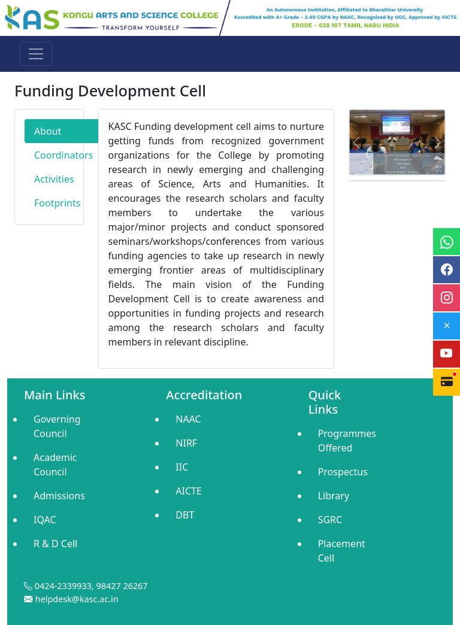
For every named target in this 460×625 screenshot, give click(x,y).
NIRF (186, 443)
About (47, 131)
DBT (184, 514)
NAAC (188, 419)
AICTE (188, 490)
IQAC (45, 519)
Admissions (59, 495)
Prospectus (343, 471)
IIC (181, 467)
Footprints (57, 203)
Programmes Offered (345, 440)
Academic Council (55, 464)
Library (333, 495)
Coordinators (63, 155)
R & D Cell (55, 543)
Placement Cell (341, 551)
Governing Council (57, 426)
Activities (54, 179)
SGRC (330, 519)
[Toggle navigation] (36, 54)
